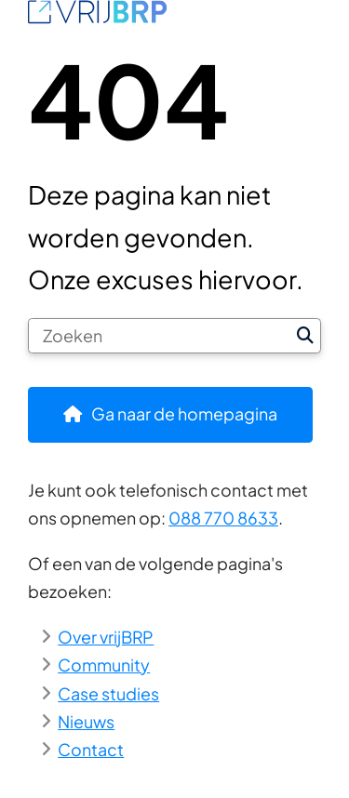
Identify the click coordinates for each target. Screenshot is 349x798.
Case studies (108, 693)
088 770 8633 (223, 517)
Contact (91, 749)
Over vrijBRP (106, 636)
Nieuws (86, 721)
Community (104, 664)
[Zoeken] (159, 335)
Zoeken (305, 335)
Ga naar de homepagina (184, 413)
